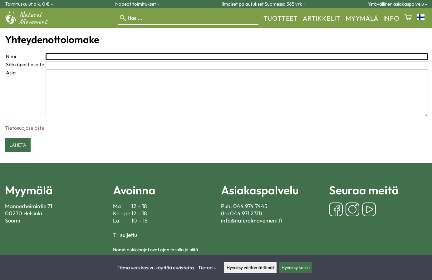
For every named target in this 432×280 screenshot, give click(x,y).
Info (391, 18)
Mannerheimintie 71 (28, 206)
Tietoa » (207, 267)
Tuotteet (280, 18)
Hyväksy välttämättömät (250, 267)
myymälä (362, 18)
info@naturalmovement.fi (251, 220)
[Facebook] (336, 210)
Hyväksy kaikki (296, 267)
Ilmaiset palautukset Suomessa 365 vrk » (263, 4)
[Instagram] (352, 210)
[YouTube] (369, 210)
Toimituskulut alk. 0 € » (29, 4)
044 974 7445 (250, 206)
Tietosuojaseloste (24, 128)
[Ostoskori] (408, 18)
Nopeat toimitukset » (137, 4)
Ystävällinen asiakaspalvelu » (397, 4)
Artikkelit (322, 18)
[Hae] (188, 18)
